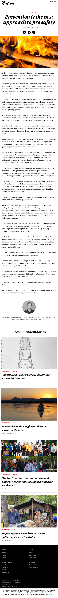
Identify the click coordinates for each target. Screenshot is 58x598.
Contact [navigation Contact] (31, 560)
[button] (52, 2)
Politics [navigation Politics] (4, 555)
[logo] (7, 4)
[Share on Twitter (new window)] (29, 32)
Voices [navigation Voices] (4, 558)
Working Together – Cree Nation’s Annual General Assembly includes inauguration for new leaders (27, 481)
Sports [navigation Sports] (4, 570)
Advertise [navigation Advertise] (32, 558)
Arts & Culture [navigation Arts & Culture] (7, 562)
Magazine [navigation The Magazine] (5, 572)
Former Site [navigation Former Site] (33, 565)
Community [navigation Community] (6, 560)
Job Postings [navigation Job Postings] (33, 567)
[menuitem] (15, 553)
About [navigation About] (31, 553)
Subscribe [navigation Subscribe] (32, 555)
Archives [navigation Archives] (32, 562)
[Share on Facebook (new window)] (24, 32)
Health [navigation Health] (4, 565)
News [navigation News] (4, 553)
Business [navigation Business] (5, 567)
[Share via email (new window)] (33, 32)
